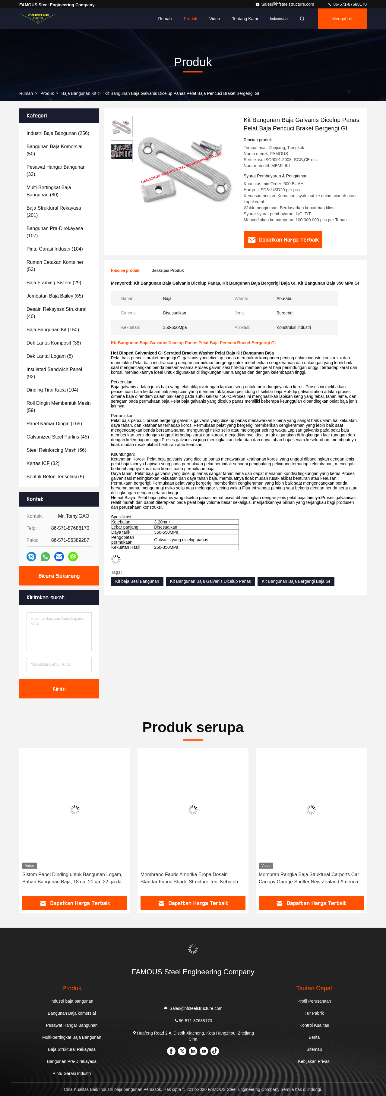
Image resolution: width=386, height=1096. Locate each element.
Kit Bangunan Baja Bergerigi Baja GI (296, 581)
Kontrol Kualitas (314, 1025)
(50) (54, 150)
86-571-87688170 (347, 4)
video (214, 18)
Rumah (165, 18)
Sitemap (314, 1049)
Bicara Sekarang (59, 576)
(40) (56, 313)
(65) (55, 295)
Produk (190, 18)
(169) (54, 423)
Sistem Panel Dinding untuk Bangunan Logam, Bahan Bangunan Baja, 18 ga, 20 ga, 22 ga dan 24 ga (73, 878)
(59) (59, 407)
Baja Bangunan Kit (78, 93)
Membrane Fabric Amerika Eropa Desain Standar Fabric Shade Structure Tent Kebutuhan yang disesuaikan (192, 878)
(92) (54, 373)
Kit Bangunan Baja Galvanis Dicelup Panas (210, 581)
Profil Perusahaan (314, 1001)
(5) (55, 476)
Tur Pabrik (314, 1013)
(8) (50, 356)
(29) (54, 282)
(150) (53, 329)
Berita (314, 1037)
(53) (55, 266)
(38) (54, 342)
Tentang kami (245, 18)
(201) (54, 211)
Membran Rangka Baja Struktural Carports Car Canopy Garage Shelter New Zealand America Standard (309, 878)
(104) (55, 248)
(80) (49, 191)
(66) (56, 450)
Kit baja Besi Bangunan (137, 581)
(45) (58, 436)
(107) (55, 232)
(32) (56, 170)
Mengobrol (342, 18)
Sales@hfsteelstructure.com (285, 4)
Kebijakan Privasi (314, 1061)
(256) (58, 133)
